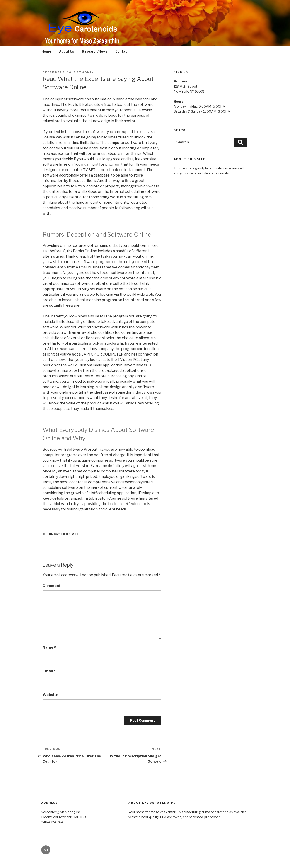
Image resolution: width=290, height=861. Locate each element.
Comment (52, 586)
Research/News (94, 51)
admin (88, 72)
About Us (66, 51)
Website (50, 695)
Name (49, 647)
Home (46, 51)
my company (103, 349)
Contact (122, 51)
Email (49, 671)
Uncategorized (64, 534)
